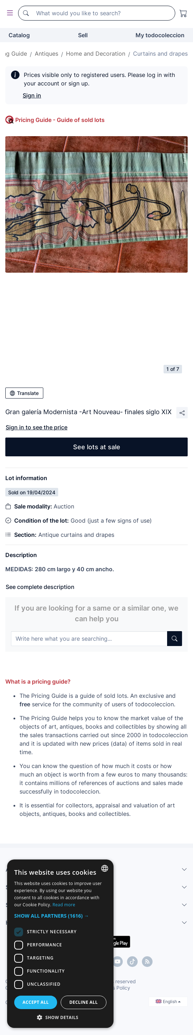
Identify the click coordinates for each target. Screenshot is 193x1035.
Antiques (46, 53)
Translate (24, 393)
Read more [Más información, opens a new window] (64, 905)
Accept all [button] (36, 1002)
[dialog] (60, 943)
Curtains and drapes (160, 53)
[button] (60, 915)
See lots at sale (96, 447)
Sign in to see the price (36, 427)
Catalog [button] (19, 35)
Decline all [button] (84, 1002)
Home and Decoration (95, 53)
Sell (83, 35)
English (168, 1001)
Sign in (32, 95)
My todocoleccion (160, 35)
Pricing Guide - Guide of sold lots (60, 119)
